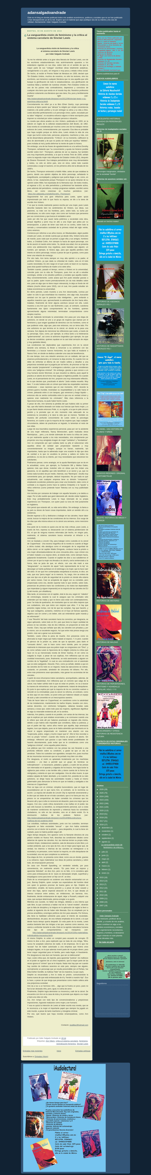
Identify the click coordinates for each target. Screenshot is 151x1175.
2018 (102, 817)
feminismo (83, 1041)
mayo (104, 859)
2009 (102, 898)
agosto (104, 842)
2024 (102, 796)
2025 (102, 793)
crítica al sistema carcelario (67, 1041)
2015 (102, 877)
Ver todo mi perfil (106, 942)
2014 (102, 881)
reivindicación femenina (66, 1044)
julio (103, 852)
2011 (102, 892)
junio (104, 855)
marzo (104, 866)
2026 (102, 789)
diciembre (106, 828)
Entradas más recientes (32, 1051)
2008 (102, 902)
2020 (102, 811)
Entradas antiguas (82, 1051)
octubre (105, 835)
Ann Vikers (50, 1041)
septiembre (106, 838)
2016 (102, 825)
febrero (105, 869)
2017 (102, 821)
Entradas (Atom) (41, 1057)
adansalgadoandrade (47, 12)
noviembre (106, 831)
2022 (102, 803)
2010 (102, 895)
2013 (102, 884)
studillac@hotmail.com (79, 1025)
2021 (102, 807)
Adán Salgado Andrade (109, 916)
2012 (102, 888)
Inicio (59, 1051)
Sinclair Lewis (82, 1044)
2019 (102, 814)
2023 (102, 800)
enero (104, 873)
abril (103, 862)
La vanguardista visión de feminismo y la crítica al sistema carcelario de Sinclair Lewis (57, 36)
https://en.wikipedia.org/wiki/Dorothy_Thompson (49, 194)
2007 (102, 906)
